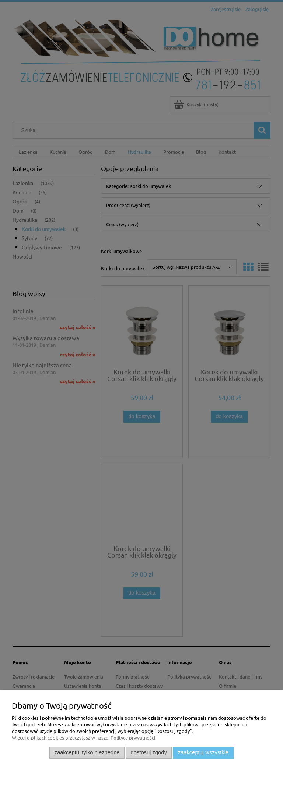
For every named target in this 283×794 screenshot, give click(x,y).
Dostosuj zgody (149, 752)
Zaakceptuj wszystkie (203, 752)
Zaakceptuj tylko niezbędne (87, 752)
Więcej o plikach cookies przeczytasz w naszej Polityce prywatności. (84, 737)
